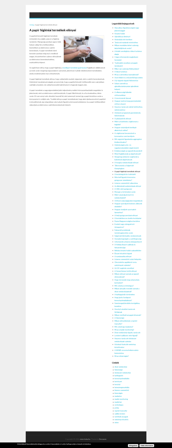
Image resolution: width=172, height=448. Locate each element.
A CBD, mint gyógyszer (123, 189)
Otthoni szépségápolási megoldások (128, 201)
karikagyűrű (119, 375)
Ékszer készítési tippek (123, 253)
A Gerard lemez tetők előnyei (126, 271)
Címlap (31, 25)
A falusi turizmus (121, 72)
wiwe (117, 422)
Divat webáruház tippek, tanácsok (127, 332)
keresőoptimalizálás (122, 378)
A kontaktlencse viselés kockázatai (128, 218)
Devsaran (102, 439)
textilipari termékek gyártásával (75, 68)
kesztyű (117, 384)
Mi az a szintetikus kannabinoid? (127, 75)
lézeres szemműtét (122, 390)
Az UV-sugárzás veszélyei (124, 268)
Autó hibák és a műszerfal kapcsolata (129, 77)
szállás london (120, 414)
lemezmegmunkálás (122, 387)
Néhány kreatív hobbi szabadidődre (128, 250)
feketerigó (119, 370)
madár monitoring (121, 399)
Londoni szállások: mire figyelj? (126, 335)
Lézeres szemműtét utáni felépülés (128, 259)
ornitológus (119, 405)
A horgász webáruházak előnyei (126, 162)
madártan (118, 402)
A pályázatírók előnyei (123, 119)
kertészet (118, 381)
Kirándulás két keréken (123, 39)
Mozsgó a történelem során (125, 192)
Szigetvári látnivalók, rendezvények (128, 236)
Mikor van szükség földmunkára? (127, 69)
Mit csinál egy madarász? (124, 327)
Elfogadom (133, 446)
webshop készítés (121, 419)
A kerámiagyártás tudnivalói (125, 174)
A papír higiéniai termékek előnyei (127, 171)
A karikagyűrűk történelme (125, 294)
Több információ (146, 446)
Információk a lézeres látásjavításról (128, 242)
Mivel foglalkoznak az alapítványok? (128, 154)
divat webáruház (121, 367)
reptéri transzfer (121, 411)
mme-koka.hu (85, 439)
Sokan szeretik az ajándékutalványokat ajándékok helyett (127, 86)
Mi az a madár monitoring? (124, 330)
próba (117, 408)
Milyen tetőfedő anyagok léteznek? (128, 315)
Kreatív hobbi (120, 34)
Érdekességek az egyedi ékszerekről (128, 151)
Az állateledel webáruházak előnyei (128, 186)
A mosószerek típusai (123, 98)
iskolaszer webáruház (123, 373)
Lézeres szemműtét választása (126, 183)
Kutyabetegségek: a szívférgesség (128, 239)
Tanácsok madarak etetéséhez (126, 42)
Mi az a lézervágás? (122, 356)
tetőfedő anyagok (121, 417)
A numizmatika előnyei (123, 256)
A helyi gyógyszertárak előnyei (126, 215)
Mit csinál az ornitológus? (124, 286)
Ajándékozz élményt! (123, 36)
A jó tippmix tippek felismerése (126, 80)
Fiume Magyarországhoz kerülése (127, 221)
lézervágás (119, 393)
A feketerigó (119, 318)
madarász (118, 396)
